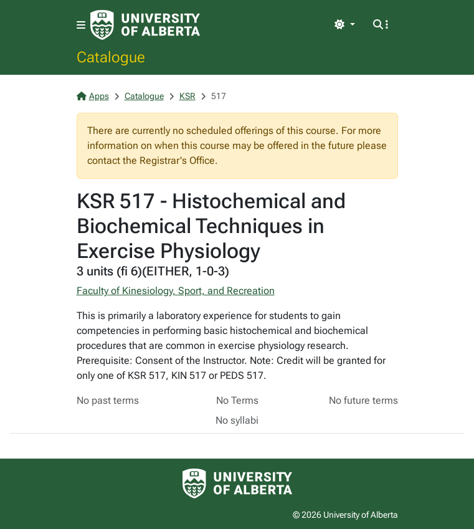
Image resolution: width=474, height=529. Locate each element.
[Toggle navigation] (81, 25)
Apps (93, 96)
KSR (187, 96)
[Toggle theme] (344, 25)
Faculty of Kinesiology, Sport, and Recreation (176, 291)
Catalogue (111, 57)
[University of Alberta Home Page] (145, 25)
